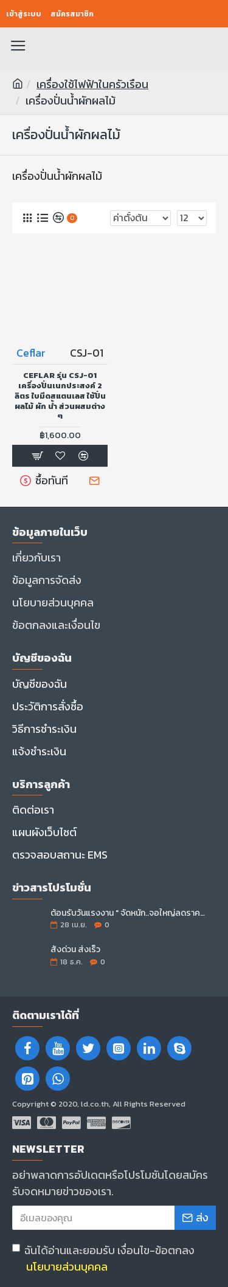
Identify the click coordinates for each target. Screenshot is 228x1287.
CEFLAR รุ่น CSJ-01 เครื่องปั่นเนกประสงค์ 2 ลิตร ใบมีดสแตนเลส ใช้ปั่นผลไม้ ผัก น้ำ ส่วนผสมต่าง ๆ (60, 396)
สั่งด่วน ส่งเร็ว (75, 949)
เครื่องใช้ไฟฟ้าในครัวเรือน (92, 84)
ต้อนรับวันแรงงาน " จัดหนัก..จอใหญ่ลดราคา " (129, 913)
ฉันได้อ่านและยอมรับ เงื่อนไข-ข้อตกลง (103, 1258)
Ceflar (31, 353)
